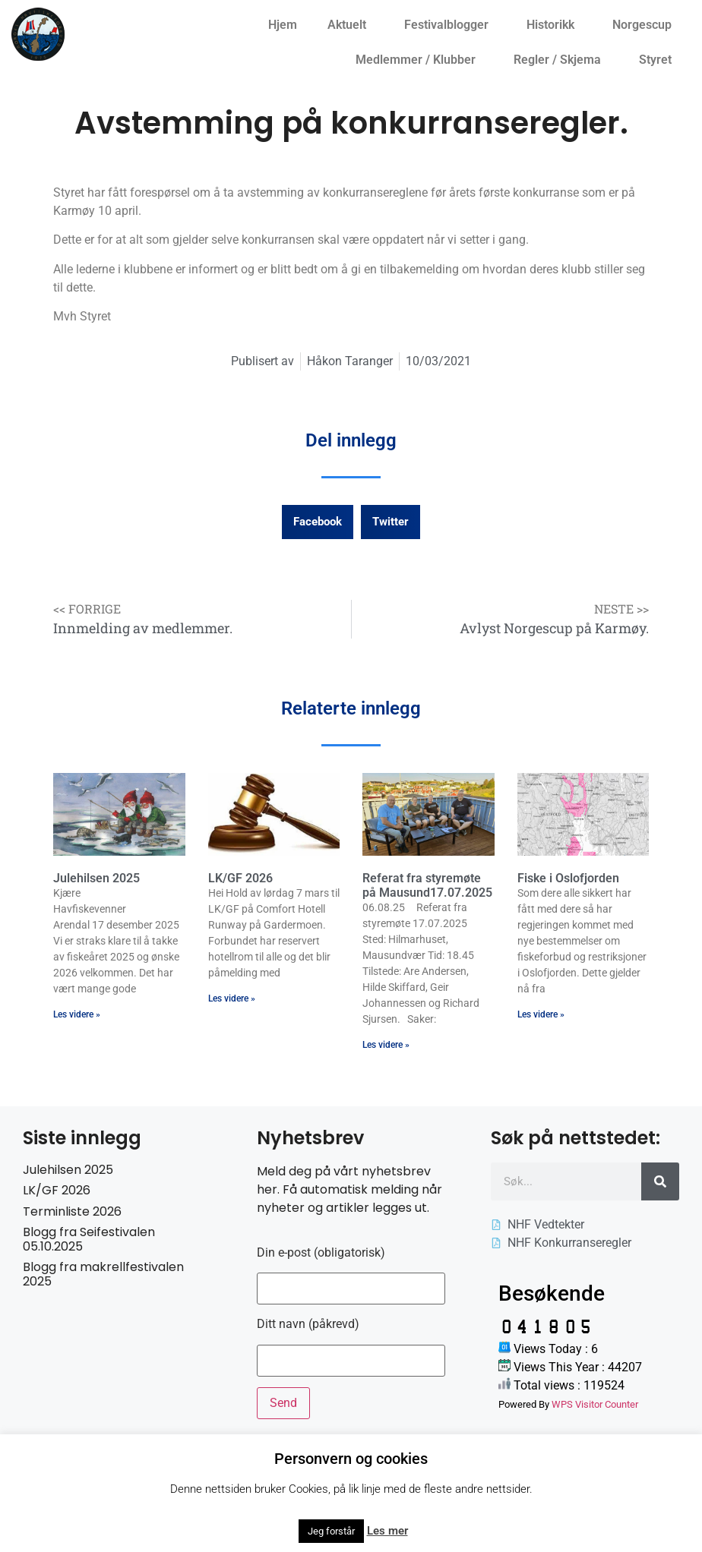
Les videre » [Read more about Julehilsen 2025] (76, 1014)
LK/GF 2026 (240, 878)
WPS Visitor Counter (595, 1404)
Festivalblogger (450, 25)
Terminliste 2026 (72, 1211)
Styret (659, 60)
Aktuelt (350, 25)
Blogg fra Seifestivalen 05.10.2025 (89, 1239)
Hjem (282, 24)
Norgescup (645, 25)
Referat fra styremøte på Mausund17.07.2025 (427, 885)
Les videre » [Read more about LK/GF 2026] (231, 998)
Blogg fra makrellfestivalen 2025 (103, 1274)
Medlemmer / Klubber (419, 60)
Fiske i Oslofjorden (568, 878)
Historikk (554, 25)
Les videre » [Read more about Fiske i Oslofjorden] (540, 1014)
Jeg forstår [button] (331, 1531)
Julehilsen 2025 (96, 878)
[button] (317, 522)
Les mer (387, 1531)
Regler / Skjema (561, 60)
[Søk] (660, 1181)
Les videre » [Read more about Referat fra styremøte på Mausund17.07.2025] (386, 1044)
